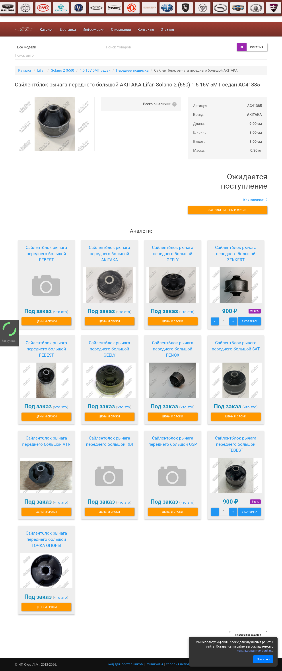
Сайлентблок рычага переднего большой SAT (236, 346)
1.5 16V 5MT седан (95, 70)
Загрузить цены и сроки (227, 210)
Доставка (68, 29)
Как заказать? (255, 200)
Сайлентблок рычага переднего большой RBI (109, 441)
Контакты (145, 29)
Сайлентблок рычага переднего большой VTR (46, 441)
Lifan (41, 70)
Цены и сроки (46, 321)
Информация (93, 29)
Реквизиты (154, 664)
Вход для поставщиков (125, 664)
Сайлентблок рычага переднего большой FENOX (172, 349)
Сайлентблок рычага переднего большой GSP (172, 441)
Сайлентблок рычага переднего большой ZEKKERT (235, 253)
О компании (121, 29)
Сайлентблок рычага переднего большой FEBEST (46, 253)
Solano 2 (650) (62, 70)
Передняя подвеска (132, 70)
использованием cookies (254, 650)
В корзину (249, 321)
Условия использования (185, 664)
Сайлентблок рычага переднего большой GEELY (172, 253)
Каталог (25, 70)
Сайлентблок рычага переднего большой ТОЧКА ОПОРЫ (46, 539)
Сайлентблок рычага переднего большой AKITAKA (109, 253)
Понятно (263, 659)
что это (60, 312)
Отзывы (167, 29)
